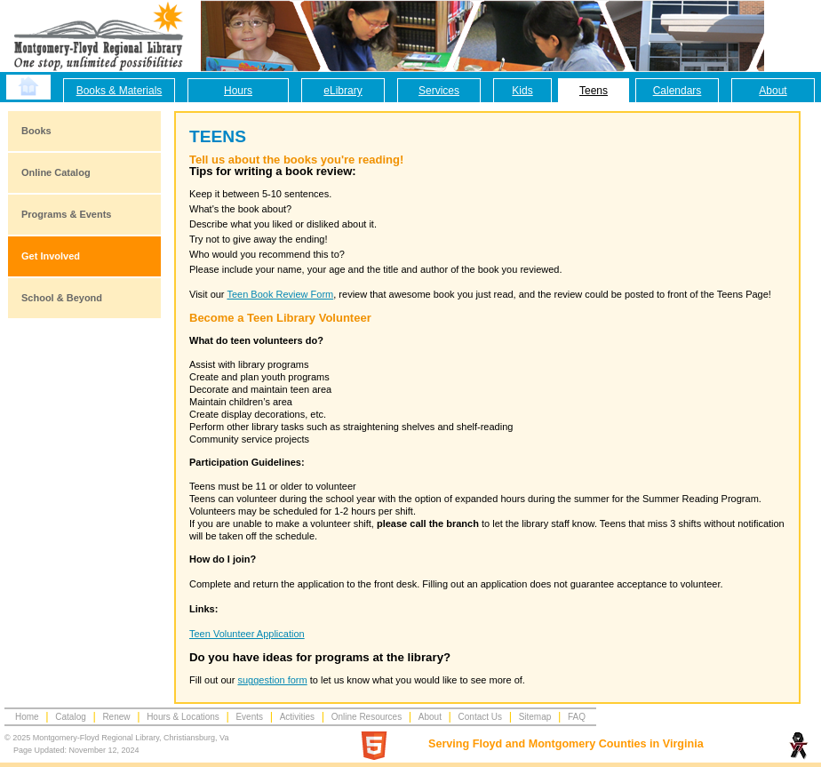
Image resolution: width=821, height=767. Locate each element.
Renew (116, 717)
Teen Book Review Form (280, 294)
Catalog (70, 717)
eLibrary (342, 90)
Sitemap (535, 717)
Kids (522, 90)
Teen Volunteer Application (247, 633)
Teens (593, 90)
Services (438, 90)
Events (249, 717)
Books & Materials (119, 90)
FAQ (577, 717)
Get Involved (50, 256)
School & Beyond (61, 297)
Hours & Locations (183, 717)
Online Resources (366, 717)
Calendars (677, 90)
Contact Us (480, 717)
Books (36, 130)
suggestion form (272, 680)
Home (27, 717)
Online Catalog (56, 172)
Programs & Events (66, 214)
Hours (238, 90)
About (772, 90)
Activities (297, 717)
